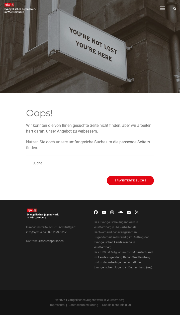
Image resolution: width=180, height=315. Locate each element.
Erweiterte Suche (130, 180)
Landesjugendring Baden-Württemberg (124, 257)
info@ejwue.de (36, 232)
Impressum (57, 305)
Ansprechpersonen (51, 241)
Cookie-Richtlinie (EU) (116, 305)
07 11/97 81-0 (57, 232)
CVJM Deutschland (140, 252)
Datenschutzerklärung (83, 305)
